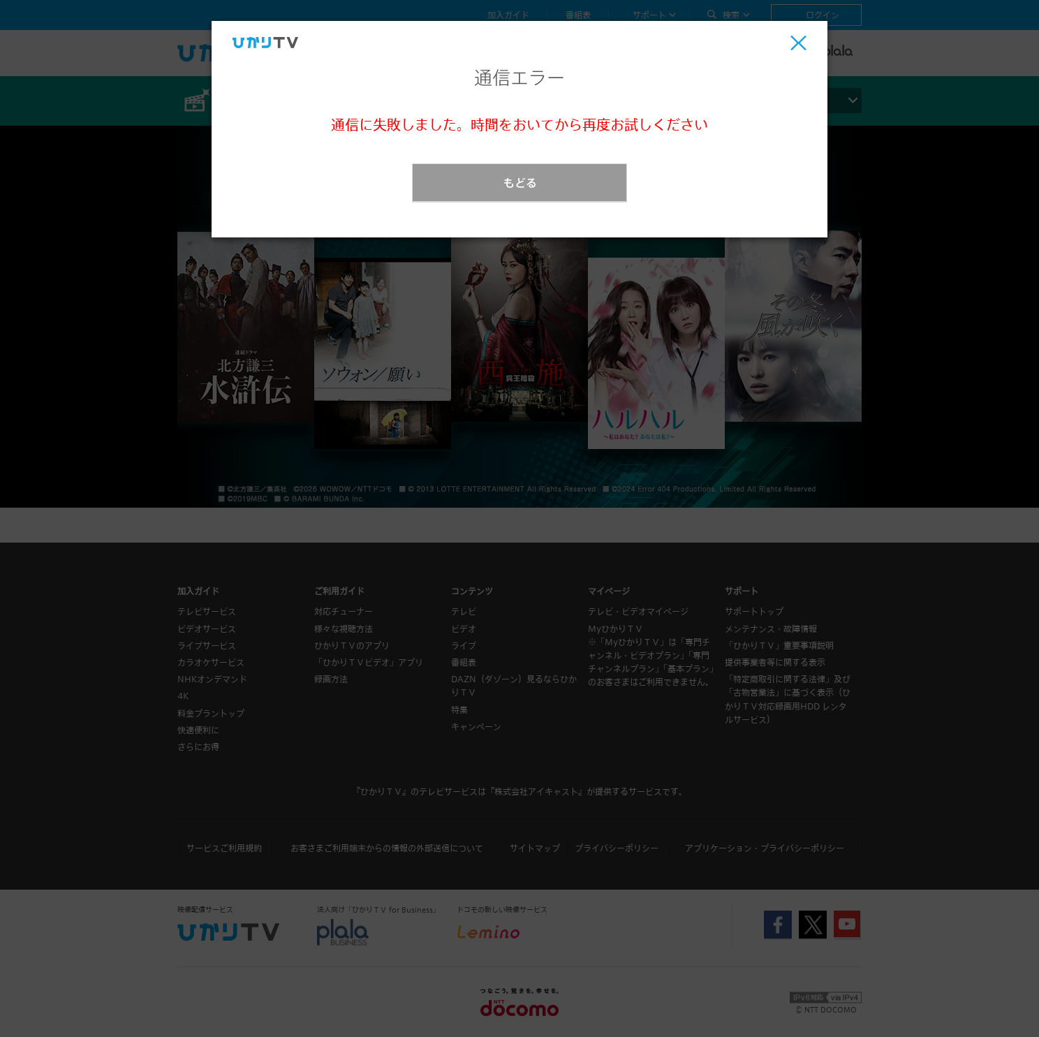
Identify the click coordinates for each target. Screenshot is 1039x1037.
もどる (520, 182)
